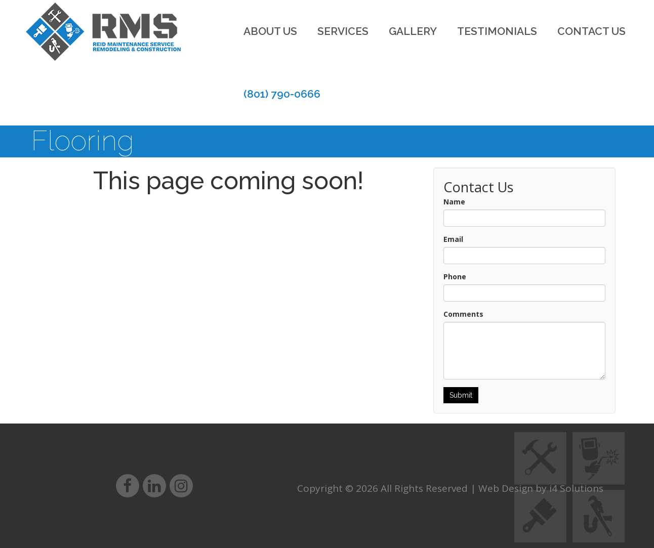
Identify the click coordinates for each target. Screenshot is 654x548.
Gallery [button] (413, 31)
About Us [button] (270, 31)
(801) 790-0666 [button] (281, 94)
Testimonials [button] (497, 31)
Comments (463, 314)
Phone (454, 276)
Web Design (505, 488)
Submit (460, 395)
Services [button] (343, 31)
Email (453, 239)
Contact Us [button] (591, 31)
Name (454, 201)
